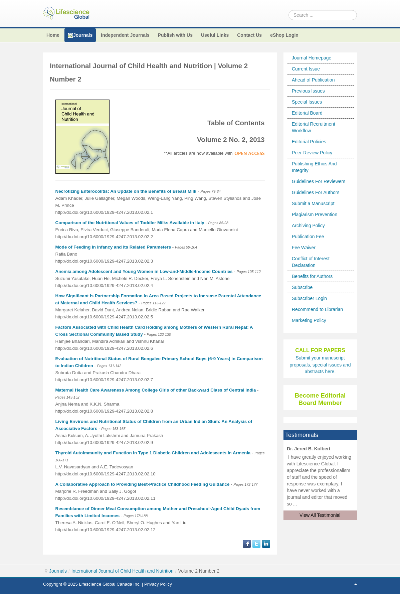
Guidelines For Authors (315, 192)
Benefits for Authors (312, 276)
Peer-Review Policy (312, 152)
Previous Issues (308, 91)
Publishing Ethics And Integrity (314, 167)
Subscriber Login (309, 298)
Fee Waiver (304, 247)
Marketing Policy (309, 320)
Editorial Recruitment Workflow (313, 127)
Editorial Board (307, 113)
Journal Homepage (311, 57)
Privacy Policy (158, 584)
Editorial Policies (309, 141)
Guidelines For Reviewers (318, 181)
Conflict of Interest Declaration (311, 262)
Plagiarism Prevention (314, 214)
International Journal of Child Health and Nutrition (122, 571)
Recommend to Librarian (317, 309)
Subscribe (302, 287)
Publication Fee (308, 236)
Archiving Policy (308, 225)
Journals (58, 571)
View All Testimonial (319, 515)
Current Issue (306, 68)
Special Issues (307, 102)
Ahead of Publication (313, 80)
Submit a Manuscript (313, 203)
